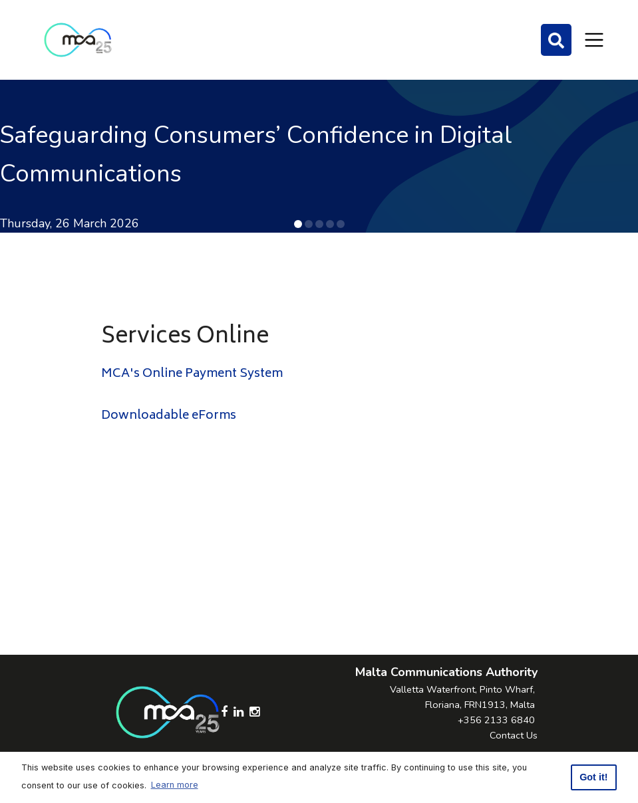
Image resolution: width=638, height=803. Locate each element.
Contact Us (514, 735)
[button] (298, 224)
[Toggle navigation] (594, 40)
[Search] (556, 40)
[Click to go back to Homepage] (78, 40)
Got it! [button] (593, 777)
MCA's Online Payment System (192, 374)
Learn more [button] (174, 785)
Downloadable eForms (168, 416)
